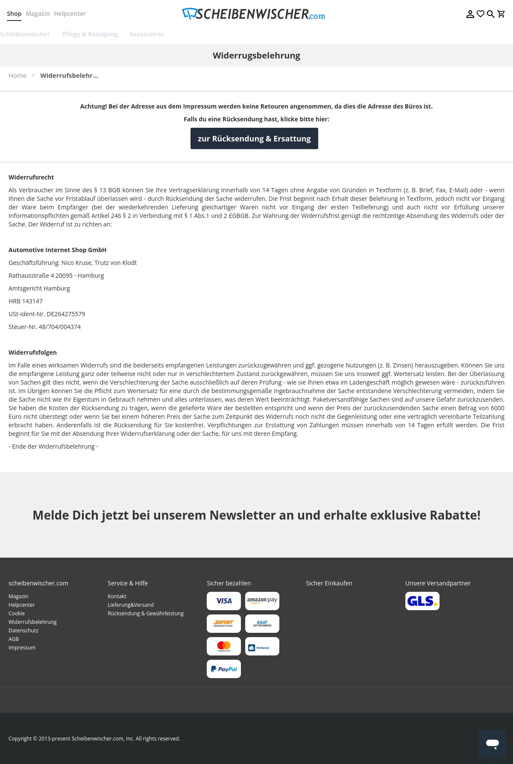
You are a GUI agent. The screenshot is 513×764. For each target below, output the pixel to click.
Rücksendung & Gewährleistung (146, 613)
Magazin (39, 13)
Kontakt (117, 596)
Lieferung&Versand (131, 604)
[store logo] (256, 14)
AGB (14, 639)
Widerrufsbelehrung (32, 622)
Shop (16, 13)
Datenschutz (23, 630)
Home (17, 75)
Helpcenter (72, 13)
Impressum (22, 647)
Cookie (17, 613)
